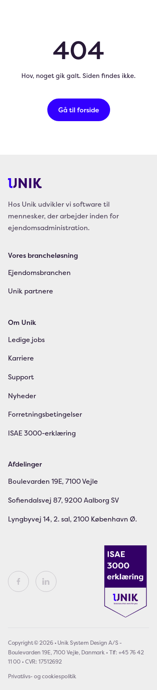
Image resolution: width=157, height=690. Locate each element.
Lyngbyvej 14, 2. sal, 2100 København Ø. (72, 519)
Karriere (21, 358)
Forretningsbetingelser (45, 414)
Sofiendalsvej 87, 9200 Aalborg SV (63, 500)
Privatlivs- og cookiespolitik (42, 676)
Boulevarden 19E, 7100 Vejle (53, 481)
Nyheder (22, 395)
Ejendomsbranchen (39, 272)
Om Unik (22, 322)
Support (21, 376)
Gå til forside (78, 109)
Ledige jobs (26, 339)
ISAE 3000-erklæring (42, 433)
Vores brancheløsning (43, 255)
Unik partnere (30, 291)
